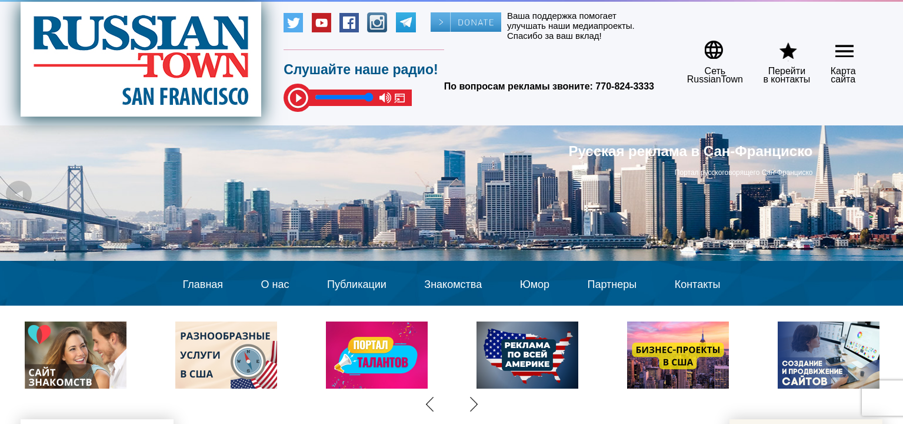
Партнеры (612, 284)
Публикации (356, 284)
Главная (203, 284)
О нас (275, 284)
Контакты (698, 284)
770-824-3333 (624, 86)
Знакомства (453, 284)
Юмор (534, 284)
